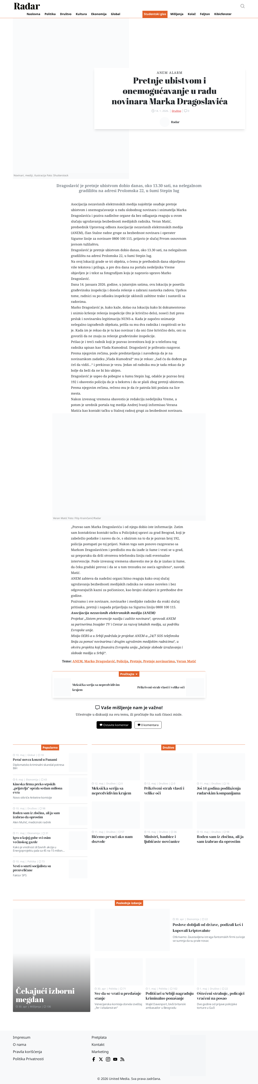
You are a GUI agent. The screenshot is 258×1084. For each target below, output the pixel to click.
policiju (101, 382)
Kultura (81, 14)
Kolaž (192, 14)
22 (205, 919)
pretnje (99, 250)
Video (132, 14)
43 (44, 779)
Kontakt (98, 1044)
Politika (50, 14)
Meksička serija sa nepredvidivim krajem (111, 790)
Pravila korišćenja (27, 1051)
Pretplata (99, 1037)
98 (42, 808)
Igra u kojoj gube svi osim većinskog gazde (32, 839)
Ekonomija (99, 14)
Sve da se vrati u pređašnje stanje (118, 996)
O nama (19, 1044)
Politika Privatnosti (28, 1058)
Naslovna (33, 14)
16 (226, 783)
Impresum (21, 1037)
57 (121, 832)
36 (174, 832)
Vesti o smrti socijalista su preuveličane (32, 868)
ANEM (77, 233)
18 (41, 755)
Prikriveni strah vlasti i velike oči (161, 687)
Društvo (65, 14)
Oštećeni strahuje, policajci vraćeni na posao (220, 996)
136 (47, 1006)
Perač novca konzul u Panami (35, 759)
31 (45, 833)
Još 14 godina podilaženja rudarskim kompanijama (219, 790)
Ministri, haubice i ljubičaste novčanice (162, 839)
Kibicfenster (222, 14)
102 (173, 988)
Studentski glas (155, 14)
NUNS (125, 319)
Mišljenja (176, 14)
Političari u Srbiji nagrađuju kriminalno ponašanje (170, 996)
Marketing (100, 1051)
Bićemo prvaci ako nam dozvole (112, 839)
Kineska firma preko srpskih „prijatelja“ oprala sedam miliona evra (37, 788)
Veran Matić (161, 221)
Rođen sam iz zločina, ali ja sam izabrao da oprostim (36, 815)
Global (115, 14)
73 (42, 861)
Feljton (205, 14)
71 (123, 988)
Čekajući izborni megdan (45, 994)
